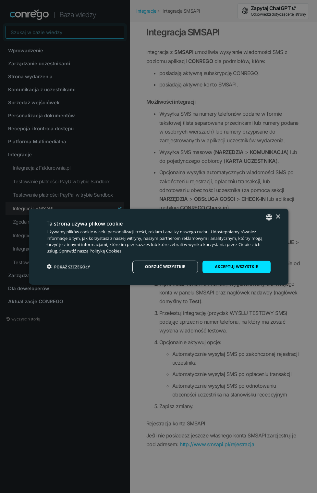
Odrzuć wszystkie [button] (165, 266)
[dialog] (158, 246)
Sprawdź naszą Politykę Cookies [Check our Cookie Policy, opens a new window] (90, 251)
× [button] (277, 216)
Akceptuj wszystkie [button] (236, 266)
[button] (68, 267)
